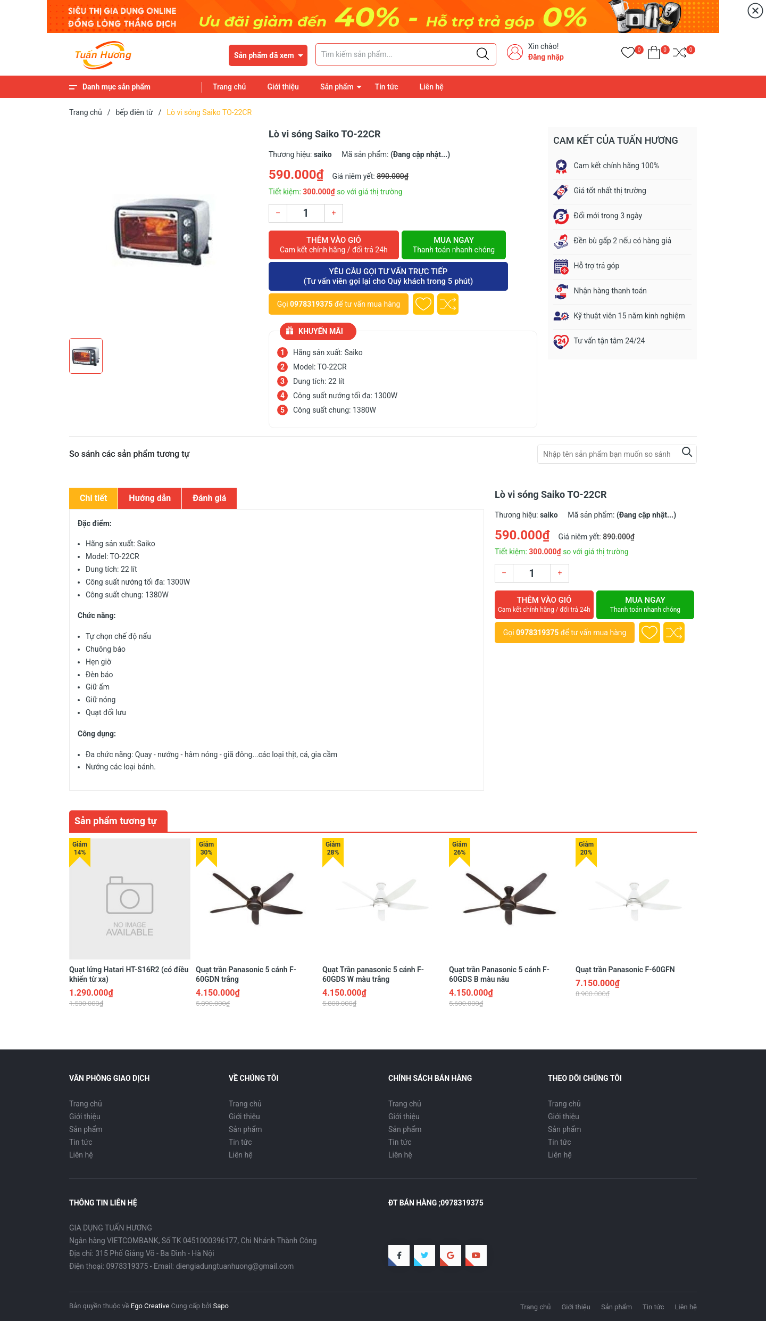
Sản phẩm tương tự (115, 820)
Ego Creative (150, 1306)
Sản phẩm (337, 87)
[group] (163, 230)
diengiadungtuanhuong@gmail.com (235, 1266)
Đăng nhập (546, 57)
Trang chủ (229, 87)
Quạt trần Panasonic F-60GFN (625, 969)
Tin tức (386, 87)
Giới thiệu (283, 87)
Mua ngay (454, 245)
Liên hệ (432, 87)
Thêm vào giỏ (334, 245)
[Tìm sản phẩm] (406, 54)
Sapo (221, 1306)
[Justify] (482, 54)
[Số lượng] (305, 213)
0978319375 (311, 304)
